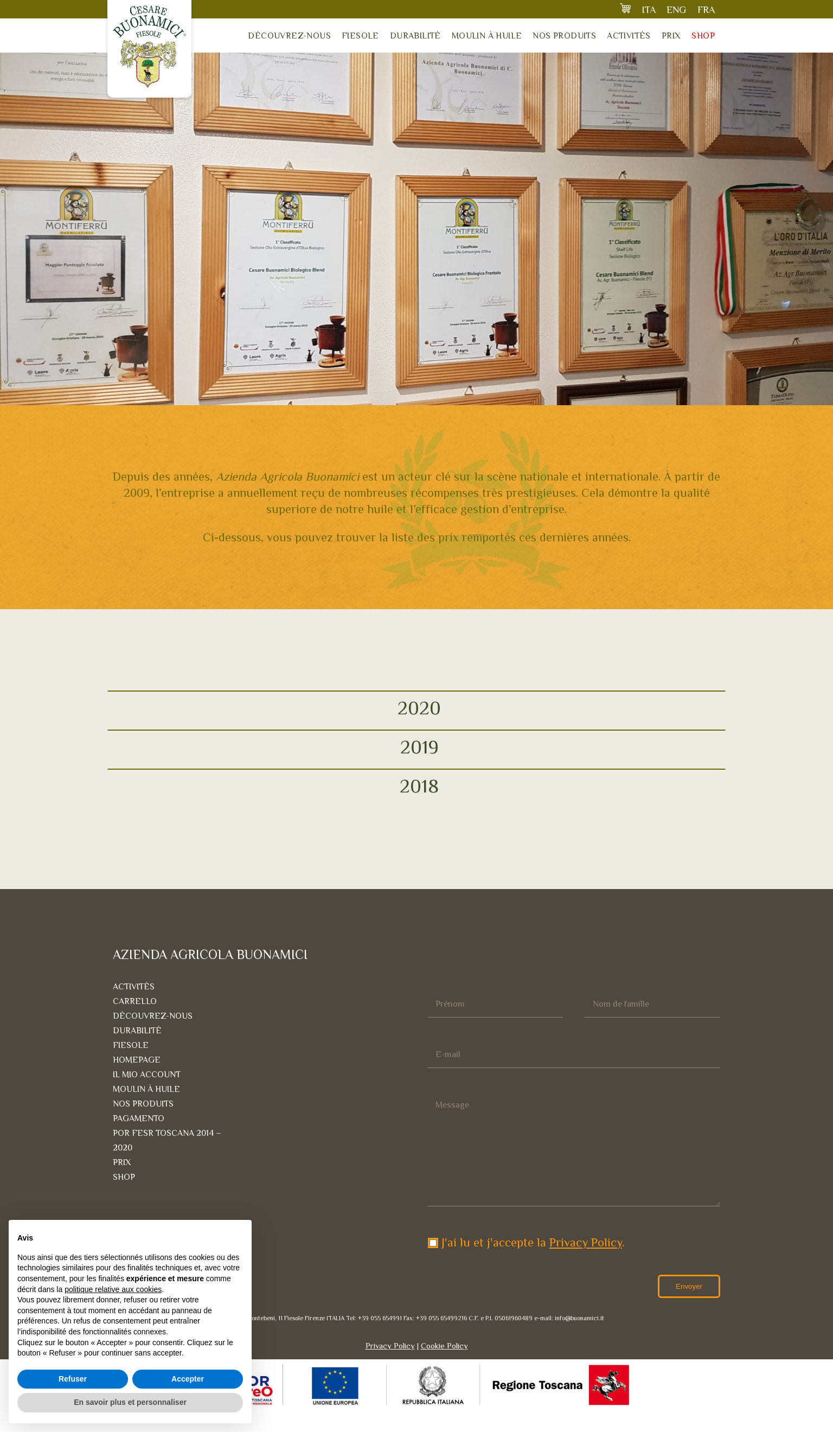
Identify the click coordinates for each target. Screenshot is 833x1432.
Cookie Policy (444, 1367)
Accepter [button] (187, 1379)
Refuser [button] (73, 1379)
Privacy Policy (585, 1264)
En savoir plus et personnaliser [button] (130, 1402)
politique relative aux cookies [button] (113, 1289)
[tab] (416, 707)
